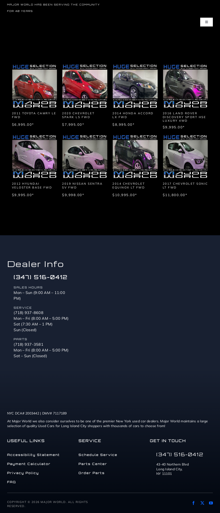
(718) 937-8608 (28, 312)
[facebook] (193, 503)
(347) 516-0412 (41, 277)
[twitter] (202, 503)
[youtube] (211, 503)
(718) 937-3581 (28, 344)
